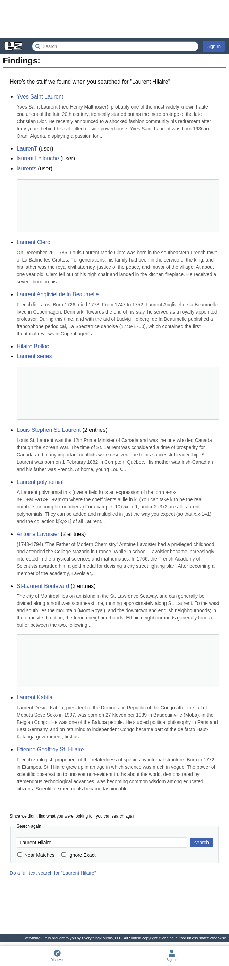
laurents (26, 168)
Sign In (214, 46)
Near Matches (35, 855)
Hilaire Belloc (33, 346)
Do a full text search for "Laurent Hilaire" (53, 873)
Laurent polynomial (40, 482)
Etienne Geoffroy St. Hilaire (50, 749)
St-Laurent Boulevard (43, 586)
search (201, 842)
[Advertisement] (114, 19)
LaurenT (27, 149)
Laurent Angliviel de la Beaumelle (58, 294)
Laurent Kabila (34, 697)
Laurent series (34, 356)
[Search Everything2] (115, 46)
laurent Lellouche (38, 158)
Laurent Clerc (33, 242)
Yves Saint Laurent (40, 97)
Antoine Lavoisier (38, 534)
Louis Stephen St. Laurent (49, 430)
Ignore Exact (78, 855)
